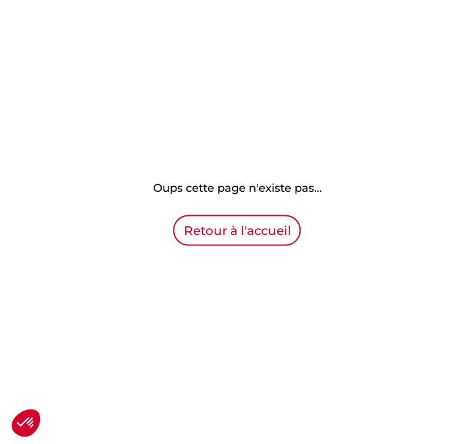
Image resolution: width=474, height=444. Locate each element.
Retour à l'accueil (237, 230)
